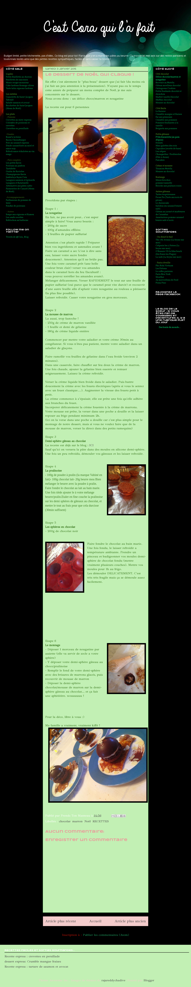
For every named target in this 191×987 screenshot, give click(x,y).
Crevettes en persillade (17, 128)
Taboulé (10, 100)
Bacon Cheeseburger (16, 140)
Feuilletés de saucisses (17, 79)
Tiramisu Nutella (164, 168)
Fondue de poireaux (15, 206)
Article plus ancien (130, 921)
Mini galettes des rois (166, 145)
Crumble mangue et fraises (169, 114)
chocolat (64, 821)
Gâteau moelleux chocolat (168, 85)
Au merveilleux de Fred (167, 280)
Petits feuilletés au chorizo (19, 77)
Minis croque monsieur (17, 82)
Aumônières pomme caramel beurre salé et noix (170, 219)
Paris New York (163, 274)
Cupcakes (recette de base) (168, 148)
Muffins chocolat (164, 100)
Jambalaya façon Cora (16, 177)
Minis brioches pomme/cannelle (164, 181)
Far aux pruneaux (164, 117)
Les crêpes (161, 151)
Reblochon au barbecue (17, 220)
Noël (87, 821)
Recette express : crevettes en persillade (32, 956)
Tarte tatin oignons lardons (19, 88)
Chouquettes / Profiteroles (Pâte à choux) (168, 156)
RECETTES (101, 821)
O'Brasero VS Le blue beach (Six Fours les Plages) (169, 253)
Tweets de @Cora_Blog (17, 237)
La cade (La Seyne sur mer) (168, 257)
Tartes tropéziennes (165, 194)
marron (77, 821)
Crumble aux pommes (166, 120)
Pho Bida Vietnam (164, 265)
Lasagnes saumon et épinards (20, 180)
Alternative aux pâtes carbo (19, 185)
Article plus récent (60, 921)
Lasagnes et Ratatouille (17, 183)
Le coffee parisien (164, 271)
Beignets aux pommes (166, 128)
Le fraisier (161, 111)
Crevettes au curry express (18, 120)
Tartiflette (11, 168)
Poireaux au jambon (15, 165)
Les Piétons (161, 268)
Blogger (149, 980)
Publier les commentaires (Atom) (106, 935)
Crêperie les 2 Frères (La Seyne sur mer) (167, 247)
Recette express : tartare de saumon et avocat (36, 966)
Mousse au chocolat (165, 102)
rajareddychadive (113, 980)
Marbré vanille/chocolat (167, 97)
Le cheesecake (162, 203)
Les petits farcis (13, 163)
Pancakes (160, 160)
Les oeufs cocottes (14, 217)
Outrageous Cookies (165, 88)
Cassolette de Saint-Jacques (19, 97)
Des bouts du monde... (169, 327)
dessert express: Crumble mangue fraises (33, 961)
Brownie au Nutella (165, 82)
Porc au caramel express (17, 142)
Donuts (159, 142)
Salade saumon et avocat (17, 102)
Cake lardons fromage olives (20, 85)
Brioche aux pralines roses (168, 185)
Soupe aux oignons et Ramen (20, 214)
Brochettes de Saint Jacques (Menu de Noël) (19, 107)
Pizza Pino (161, 282)
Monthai (160, 277)
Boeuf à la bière (13, 137)
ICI (91, 445)
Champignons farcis (16, 174)
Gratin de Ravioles (15, 171)
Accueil (95, 921)
